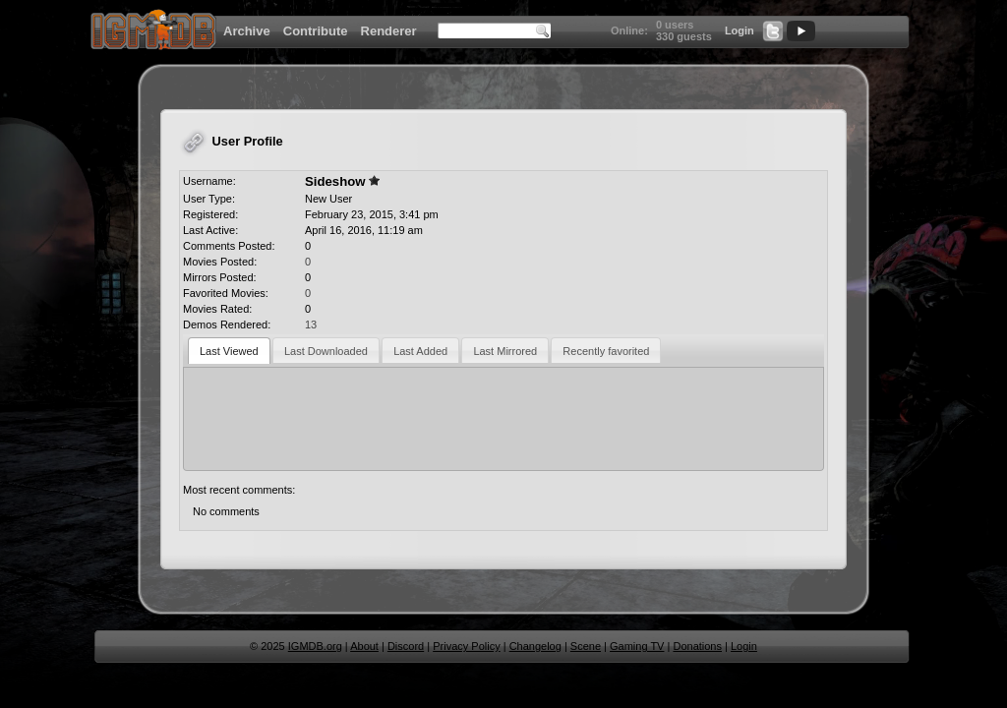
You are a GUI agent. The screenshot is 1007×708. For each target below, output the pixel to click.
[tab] (229, 350)
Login (739, 30)
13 (311, 324)
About (364, 646)
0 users (675, 24)
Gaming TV (637, 646)
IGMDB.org (315, 646)
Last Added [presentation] (420, 351)
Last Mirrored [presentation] (505, 351)
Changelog (535, 646)
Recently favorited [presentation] (606, 351)
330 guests (684, 36)
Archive (246, 31)
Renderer (389, 31)
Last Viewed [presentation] (229, 351)
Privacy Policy (466, 646)
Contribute (315, 31)
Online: (629, 30)
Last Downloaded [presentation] (326, 351)
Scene (585, 646)
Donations (697, 646)
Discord (405, 646)
